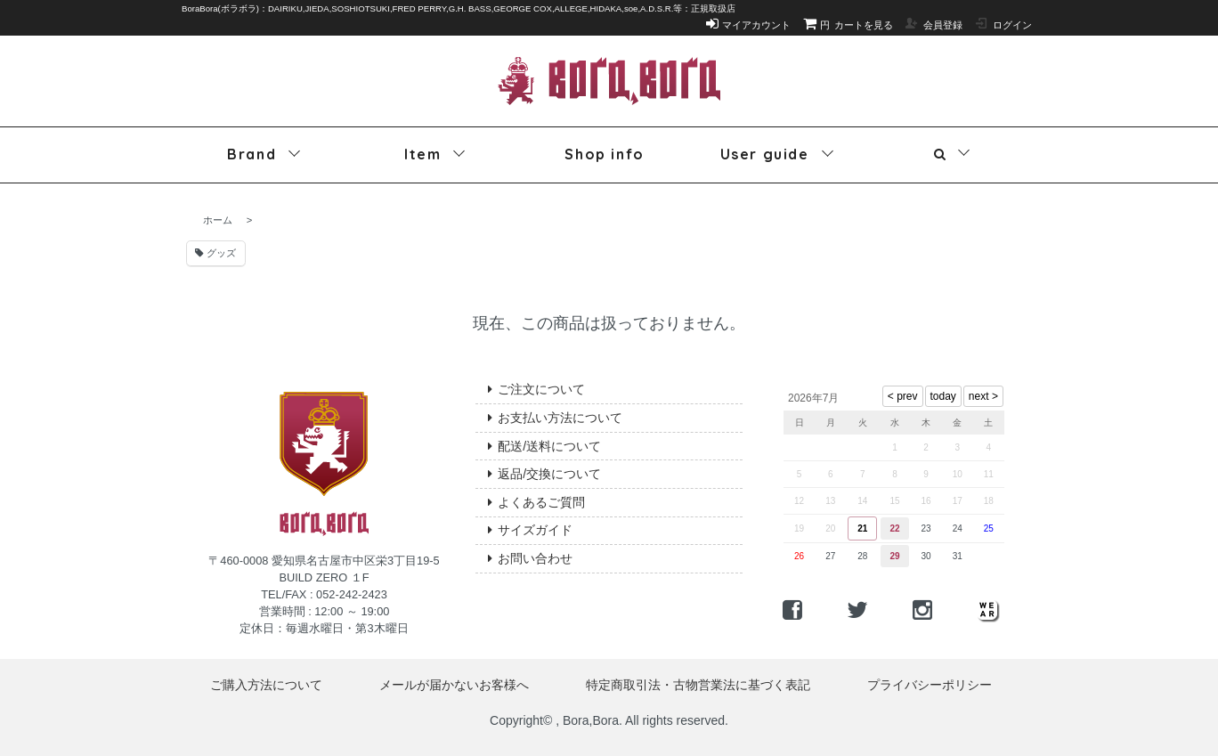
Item (422, 154)
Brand (251, 154)
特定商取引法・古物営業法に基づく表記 (698, 685)
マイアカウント (749, 25)
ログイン (1003, 25)
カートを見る (848, 25)
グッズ (215, 253)
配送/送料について (544, 446)
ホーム (217, 220)
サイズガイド (530, 530)
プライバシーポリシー (929, 685)
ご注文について (536, 389)
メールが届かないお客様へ (454, 685)
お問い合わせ (530, 558)
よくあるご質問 (536, 502)
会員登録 (933, 25)
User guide (764, 154)
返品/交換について (544, 474)
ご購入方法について (266, 685)
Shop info (604, 154)
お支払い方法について (555, 418)
